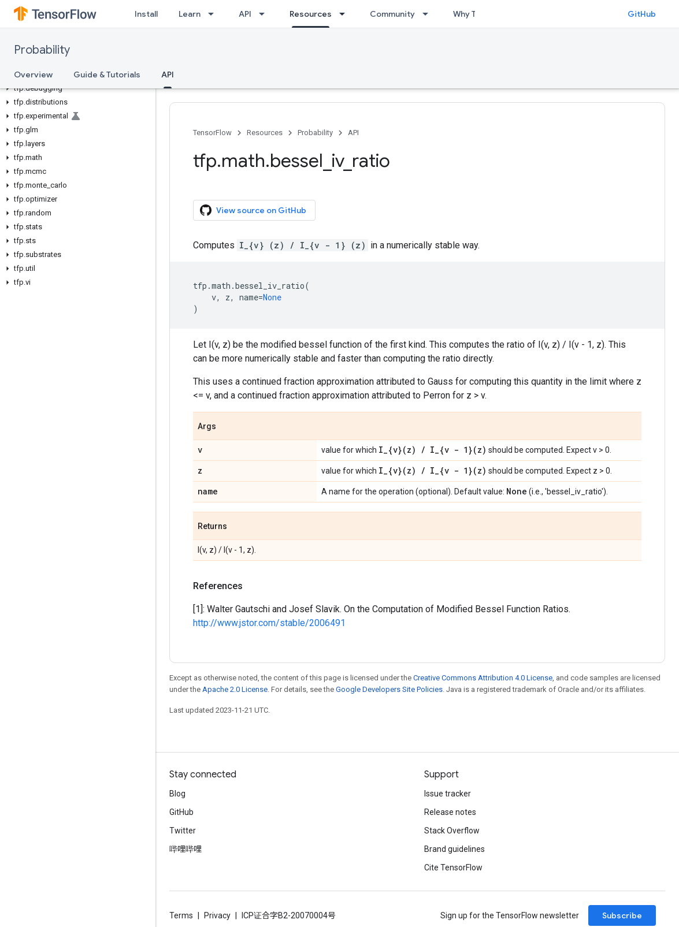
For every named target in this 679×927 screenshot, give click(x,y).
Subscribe (622, 915)
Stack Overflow (452, 830)
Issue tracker (447, 793)
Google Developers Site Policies (389, 689)
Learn (190, 14)
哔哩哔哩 (185, 849)
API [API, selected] (167, 74)
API (245, 14)
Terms (181, 915)
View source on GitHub (253, 210)
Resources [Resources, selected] (311, 14)
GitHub (642, 14)
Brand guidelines (454, 849)
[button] (75, 88)
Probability (42, 50)
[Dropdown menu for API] (265, 14)
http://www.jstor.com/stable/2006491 (269, 622)
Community (392, 14)
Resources (265, 132)
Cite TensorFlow (453, 867)
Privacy (217, 915)
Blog (177, 793)
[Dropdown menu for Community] (429, 14)
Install (146, 14)
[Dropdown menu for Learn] (214, 14)
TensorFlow (212, 132)
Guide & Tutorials (106, 74)
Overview (33, 74)
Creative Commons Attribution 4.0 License (482, 677)
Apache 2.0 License (235, 689)
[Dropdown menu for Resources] (345, 14)
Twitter (182, 830)
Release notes (450, 812)
